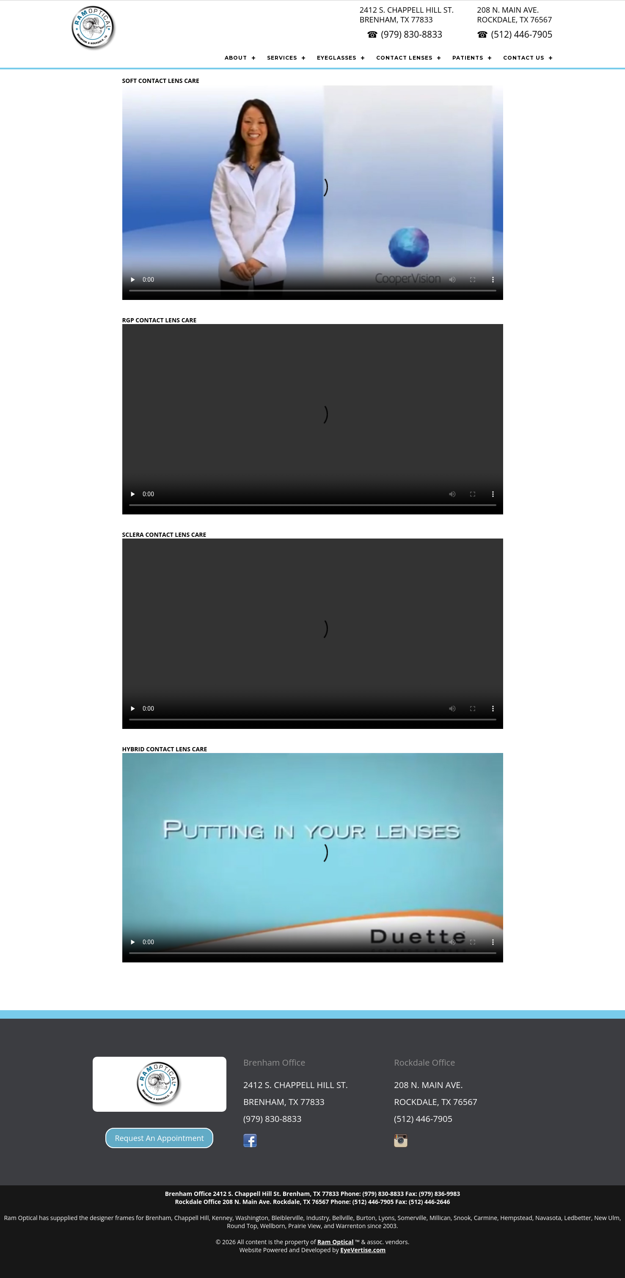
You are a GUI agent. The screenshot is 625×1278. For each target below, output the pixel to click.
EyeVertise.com (362, 1250)
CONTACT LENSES (404, 58)
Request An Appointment (159, 1138)
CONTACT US (523, 58)
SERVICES (282, 58)
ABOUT (236, 58)
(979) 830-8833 (411, 34)
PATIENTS (467, 58)
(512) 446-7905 (522, 34)
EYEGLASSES (336, 58)
